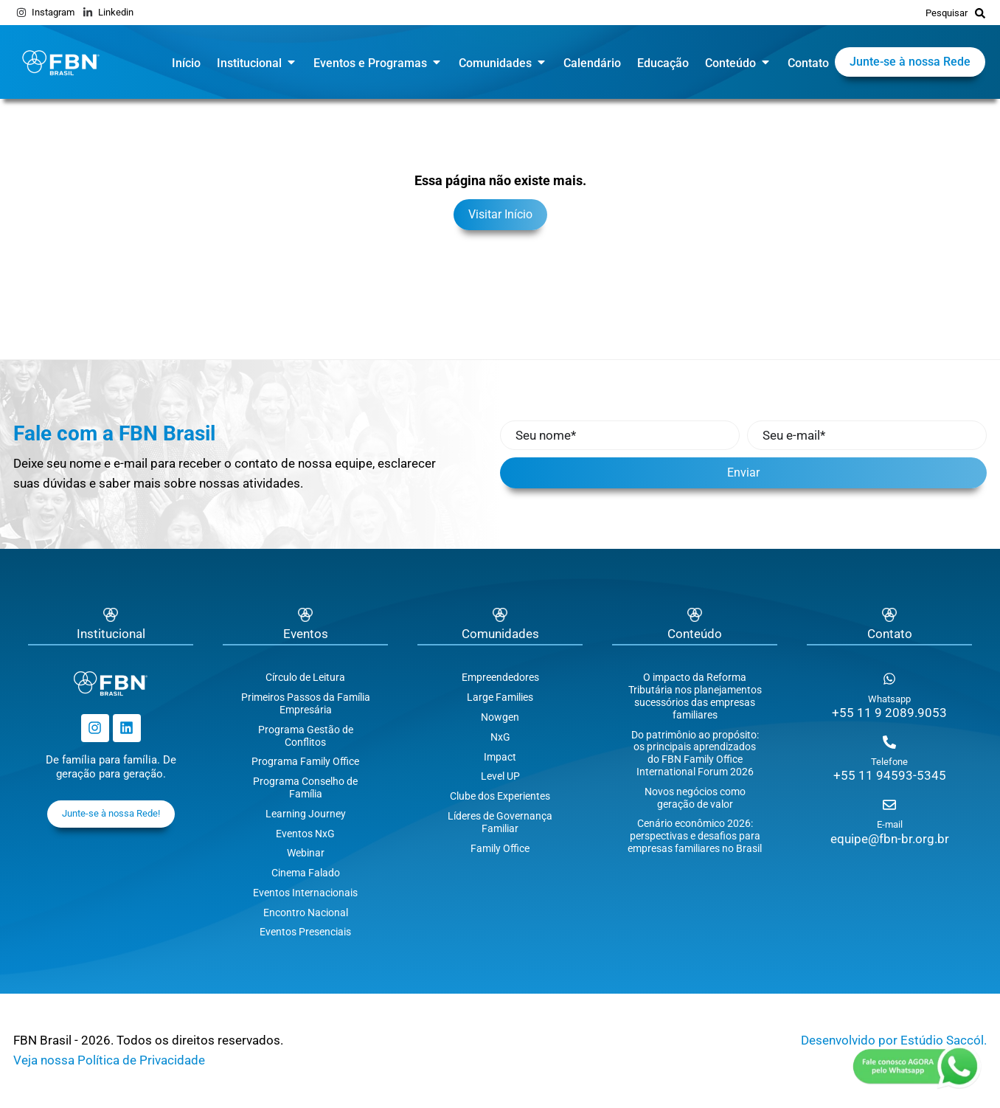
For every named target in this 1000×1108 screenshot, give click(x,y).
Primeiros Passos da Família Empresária (305, 703)
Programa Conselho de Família (305, 787)
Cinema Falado (305, 873)
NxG (500, 737)
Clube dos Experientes (500, 796)
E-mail (890, 824)
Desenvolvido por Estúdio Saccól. (894, 1040)
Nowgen (500, 717)
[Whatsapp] (889, 678)
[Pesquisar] (980, 12)
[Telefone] (889, 742)
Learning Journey (305, 814)
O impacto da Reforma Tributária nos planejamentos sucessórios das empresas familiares (695, 695)
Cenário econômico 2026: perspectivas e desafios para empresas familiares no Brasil (695, 835)
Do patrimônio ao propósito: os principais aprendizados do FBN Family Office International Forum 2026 (695, 753)
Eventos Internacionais (305, 892)
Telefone (889, 761)
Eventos (305, 633)
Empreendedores (500, 677)
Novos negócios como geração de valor (695, 798)
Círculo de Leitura (305, 677)
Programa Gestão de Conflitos (305, 736)
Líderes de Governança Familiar (500, 822)
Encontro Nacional (305, 912)
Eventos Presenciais (305, 932)
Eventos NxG (305, 833)
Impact (500, 757)
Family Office (500, 848)
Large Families (500, 697)
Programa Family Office (305, 761)
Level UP (500, 776)
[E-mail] (889, 804)
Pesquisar (947, 12)
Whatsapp (889, 698)
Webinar (305, 853)
